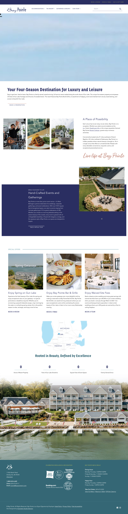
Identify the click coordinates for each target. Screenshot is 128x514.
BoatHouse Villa (95, 128)
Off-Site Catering (111, 491)
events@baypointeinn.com (18, 485)
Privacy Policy (67, 506)
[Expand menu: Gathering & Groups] (70, 8)
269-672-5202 (100, 489)
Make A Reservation (17, 105)
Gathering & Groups (63, 8)
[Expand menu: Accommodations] (44, 8)
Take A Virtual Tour (36, 227)
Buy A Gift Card (118, 2)
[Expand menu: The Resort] (54, 8)
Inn (84, 128)
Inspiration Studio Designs (25, 508)
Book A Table (106, 2)
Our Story (76, 8)
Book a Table (51, 312)
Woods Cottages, (95, 130)
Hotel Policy (58, 506)
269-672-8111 (15, 483)
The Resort (50, 8)
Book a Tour (90, 312)
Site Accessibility (77, 506)
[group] (21, 369)
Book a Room (13, 312)
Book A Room (95, 2)
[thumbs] (101, 218)
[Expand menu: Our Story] (80, 8)
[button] (3, 134)
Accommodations (38, 8)
